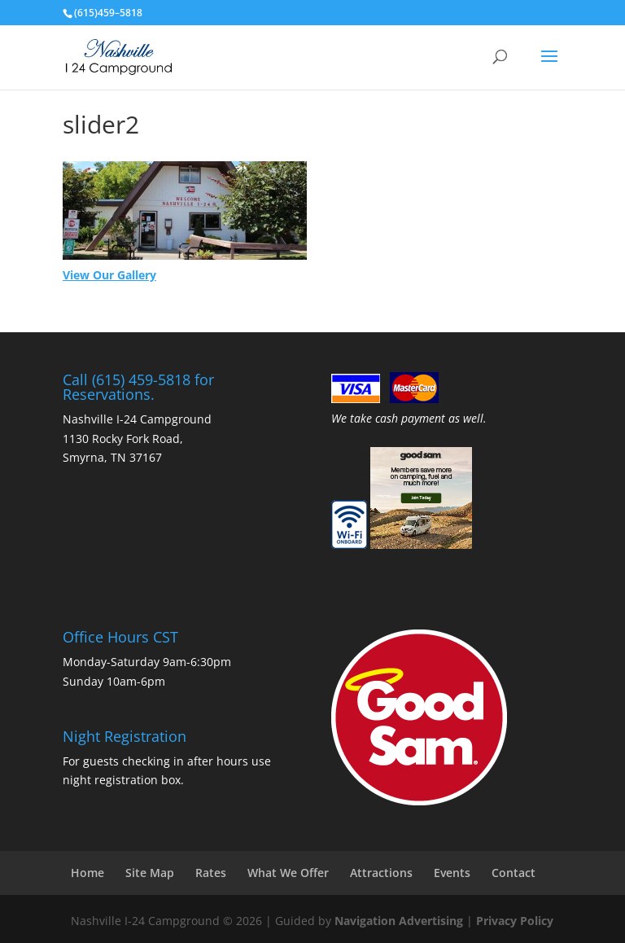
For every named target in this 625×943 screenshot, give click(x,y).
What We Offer (288, 872)
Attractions (381, 872)
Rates (210, 872)
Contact (513, 872)
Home (87, 872)
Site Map (149, 872)
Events (452, 872)
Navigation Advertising (398, 920)
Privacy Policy (514, 920)
